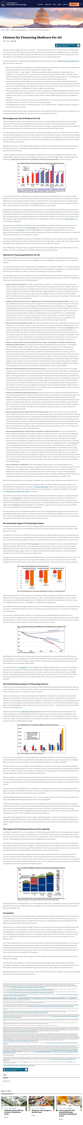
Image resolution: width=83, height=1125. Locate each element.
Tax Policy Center (72, 998)
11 (3, 1018)
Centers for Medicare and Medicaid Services (56, 998)
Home (2, 30)
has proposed (31, 228)
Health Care (13, 41)
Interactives (48, 4)
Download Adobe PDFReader (78, 45)
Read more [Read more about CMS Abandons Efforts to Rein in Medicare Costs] (6, 1117)
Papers (7, 30)
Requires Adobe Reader (66, 45)
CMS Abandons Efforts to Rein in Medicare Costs (13, 1112)
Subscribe (74, 4)
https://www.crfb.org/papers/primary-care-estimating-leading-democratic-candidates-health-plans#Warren (31, 992)
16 (3, 1042)
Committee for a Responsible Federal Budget (13, 3)
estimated (17, 498)
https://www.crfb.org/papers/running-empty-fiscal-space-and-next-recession (19, 1065)
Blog (10, 1108)
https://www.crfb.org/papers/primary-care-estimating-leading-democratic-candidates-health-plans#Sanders (31, 990)
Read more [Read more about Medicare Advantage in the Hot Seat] (33, 1115)
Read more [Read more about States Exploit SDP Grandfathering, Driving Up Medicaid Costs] (61, 1119)
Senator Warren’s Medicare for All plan (17, 491)
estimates (70, 328)
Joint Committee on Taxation (38, 998)
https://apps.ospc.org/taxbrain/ (44, 1051)
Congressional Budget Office (24, 998)
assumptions (23, 667)
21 (3, 1064)
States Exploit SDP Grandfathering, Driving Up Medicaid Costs (68, 1113)
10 (67, 353)
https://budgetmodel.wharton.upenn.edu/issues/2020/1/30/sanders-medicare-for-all (20, 1031)
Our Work (40, 4)
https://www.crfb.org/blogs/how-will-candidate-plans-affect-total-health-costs (28, 987)
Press (54, 4)
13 (3, 1025)
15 (3, 1033)
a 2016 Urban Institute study (29, 711)
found (75, 443)
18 (3, 1054)
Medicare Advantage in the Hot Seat (41, 1111)
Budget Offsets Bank (42, 487)
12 (3, 1022)
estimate (26, 1062)
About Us (65, 4)
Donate (59, 4)
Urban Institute (69, 219)
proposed (21, 230)
